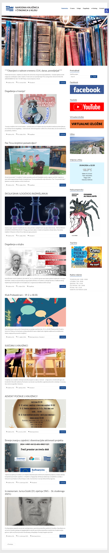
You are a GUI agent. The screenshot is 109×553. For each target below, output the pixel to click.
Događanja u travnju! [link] (15, 91)
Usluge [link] (79, 8)
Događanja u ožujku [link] (14, 244)
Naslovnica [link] (64, 8)
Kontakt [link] (101, 8)
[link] (107, 11)
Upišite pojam (74, 74)
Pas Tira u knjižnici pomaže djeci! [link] (21, 143)
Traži (94, 76)
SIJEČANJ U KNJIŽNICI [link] (16, 345)
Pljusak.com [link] (87, 183)
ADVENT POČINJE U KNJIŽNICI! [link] (21, 396)
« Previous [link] (10, 544)
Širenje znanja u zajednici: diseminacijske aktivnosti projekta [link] (34, 440)
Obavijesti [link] (32, 82)
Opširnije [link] (62, 82)
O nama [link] (72, 8)
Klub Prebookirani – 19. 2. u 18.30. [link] (21, 295)
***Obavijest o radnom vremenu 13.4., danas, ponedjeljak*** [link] (33, 70)
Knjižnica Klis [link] (10, 82)
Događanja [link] (86, 8)
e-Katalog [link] (94, 8)
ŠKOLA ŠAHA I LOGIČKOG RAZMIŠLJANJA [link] (26, 193)
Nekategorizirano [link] (33, 337)
